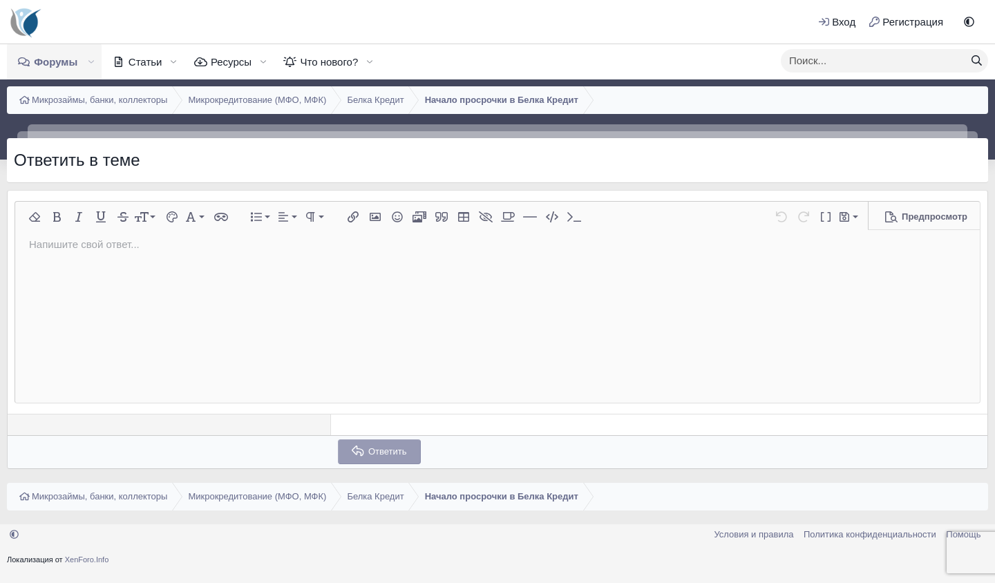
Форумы (55, 62)
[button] (969, 21)
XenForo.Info (87, 559)
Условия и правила (753, 534)
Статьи (145, 62)
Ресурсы (231, 62)
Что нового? (329, 62)
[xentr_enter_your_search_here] (873, 61)
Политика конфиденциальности (870, 534)
